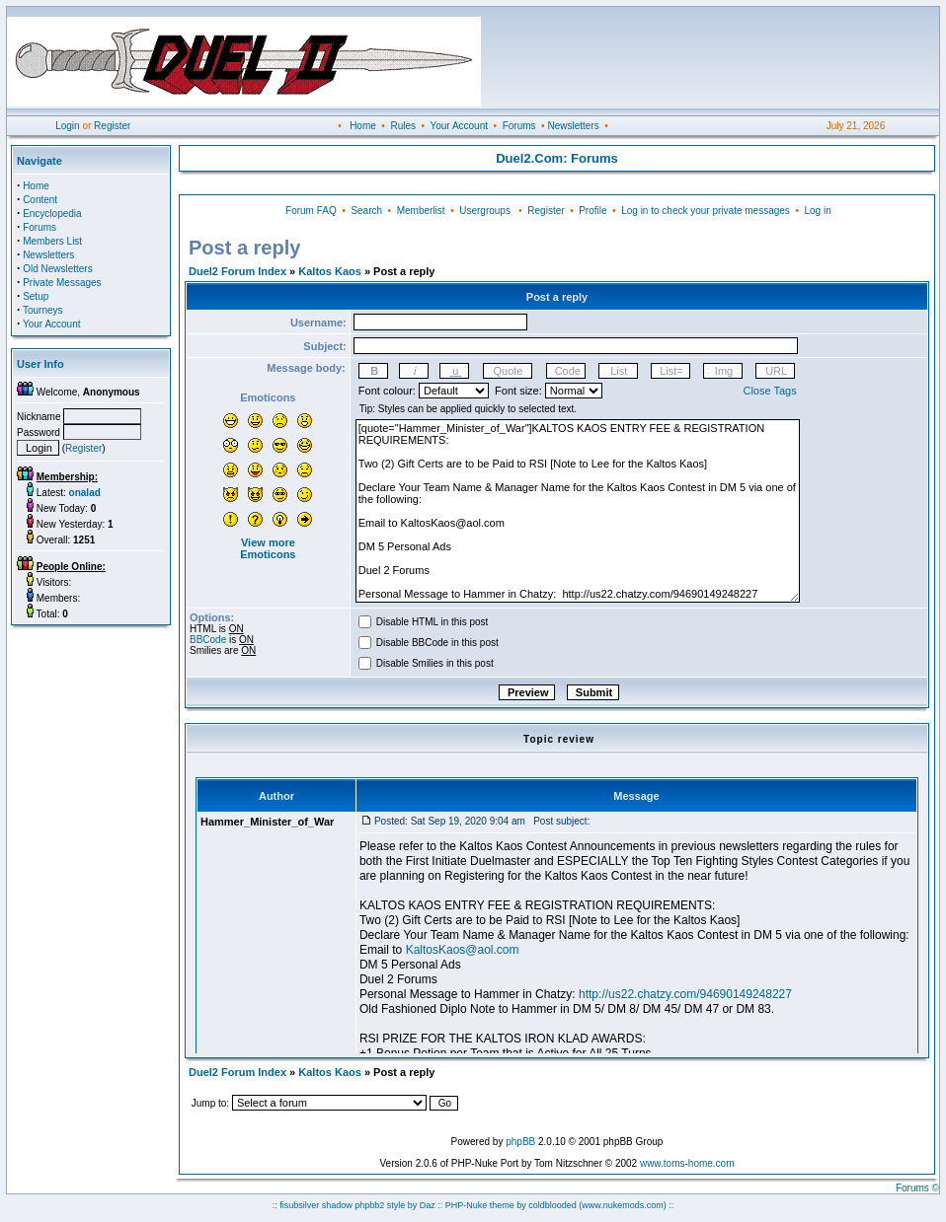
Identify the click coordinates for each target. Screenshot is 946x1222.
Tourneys (43, 310)
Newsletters (572, 125)
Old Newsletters (58, 268)
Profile (592, 210)
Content (40, 199)
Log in (817, 210)
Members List (52, 241)
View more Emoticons (267, 548)
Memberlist (421, 210)
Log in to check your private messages (705, 210)
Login (67, 125)
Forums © (917, 1188)
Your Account (459, 125)
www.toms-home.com (687, 1163)
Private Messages (62, 282)
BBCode (208, 639)
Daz (427, 1205)
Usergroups (485, 210)
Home (363, 125)
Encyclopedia (52, 213)
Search (366, 210)
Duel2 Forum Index (237, 271)
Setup (35, 296)
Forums (519, 125)
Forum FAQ (311, 210)
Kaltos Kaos (329, 271)
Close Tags (769, 390)
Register (112, 125)
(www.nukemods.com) (623, 1205)
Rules (403, 125)
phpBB (520, 1141)
